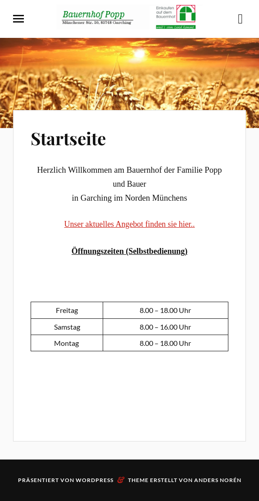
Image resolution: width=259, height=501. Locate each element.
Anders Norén (217, 480)
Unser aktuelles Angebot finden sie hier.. (129, 224)
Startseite (68, 138)
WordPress (95, 480)
